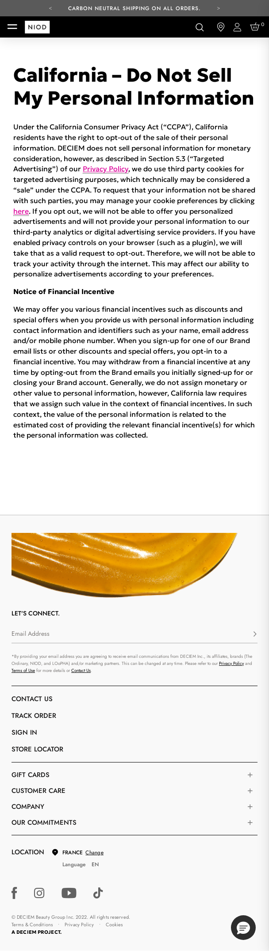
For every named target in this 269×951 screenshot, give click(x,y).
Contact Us (81, 670)
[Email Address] (134, 634)
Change (94, 853)
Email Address (31, 633)
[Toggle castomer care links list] (250, 791)
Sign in (24, 732)
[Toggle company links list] (250, 806)
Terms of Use (23, 670)
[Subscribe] (255, 634)
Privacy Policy (105, 168)
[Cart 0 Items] (256, 27)
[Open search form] (199, 27)
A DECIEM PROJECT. (36, 932)
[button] (243, 927)
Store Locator (37, 749)
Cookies (114, 924)
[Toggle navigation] (12, 27)
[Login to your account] (238, 27)
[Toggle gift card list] (250, 775)
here (21, 211)
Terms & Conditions (32, 924)
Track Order (34, 716)
